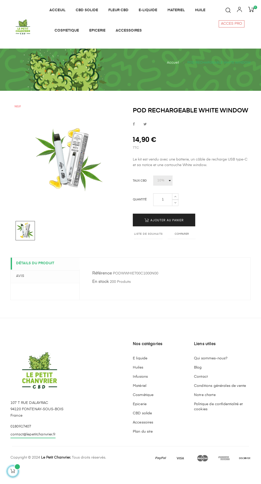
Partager (134, 138)
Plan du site (143, 445)
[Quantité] (162, 213)
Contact (201, 390)
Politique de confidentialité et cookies (218, 420)
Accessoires (143, 435)
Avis (22, 289)
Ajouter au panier (164, 233)
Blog (198, 381)
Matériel (139, 399)
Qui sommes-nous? (210, 371)
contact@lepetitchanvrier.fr (33, 448)
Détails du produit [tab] (37, 277)
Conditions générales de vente (220, 399)
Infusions (140, 390)
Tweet (145, 138)
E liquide (140, 371)
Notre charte (205, 408)
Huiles (138, 381)
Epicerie (140, 417)
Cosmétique (143, 408)
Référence (102, 287)
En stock (100, 295)
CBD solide (142, 426)
